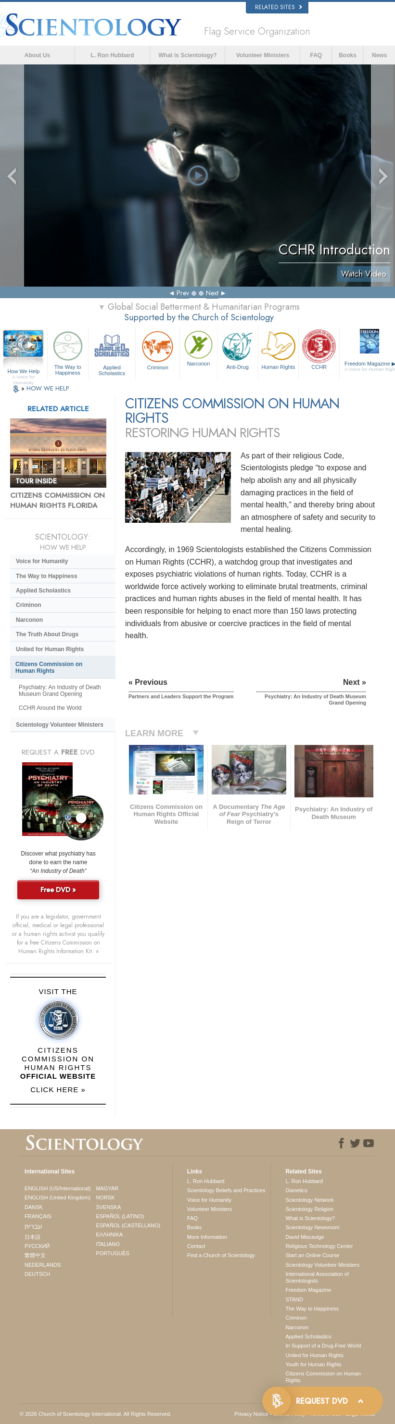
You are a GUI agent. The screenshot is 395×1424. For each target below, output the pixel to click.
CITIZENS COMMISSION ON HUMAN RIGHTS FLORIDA (57, 501)
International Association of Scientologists (316, 1277)
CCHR (319, 349)
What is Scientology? (187, 55)
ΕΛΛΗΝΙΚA (109, 1234)
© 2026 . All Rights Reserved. (95, 1414)
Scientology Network (309, 1200)
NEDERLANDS (43, 1265)
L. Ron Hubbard (112, 55)
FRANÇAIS (38, 1216)
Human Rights (278, 349)
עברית (33, 1226)
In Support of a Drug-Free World (323, 1345)
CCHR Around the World (50, 708)
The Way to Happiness (68, 351)
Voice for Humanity (42, 561)
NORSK (105, 1197)
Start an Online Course (312, 1255)
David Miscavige (304, 1237)
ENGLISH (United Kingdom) (57, 1197)
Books (348, 55)
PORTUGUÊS (112, 1253)
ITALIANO (107, 1244)
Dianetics (296, 1190)
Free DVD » (58, 890)
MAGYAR (107, 1188)
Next (212, 293)
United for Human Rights (50, 649)
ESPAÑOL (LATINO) (120, 1216)
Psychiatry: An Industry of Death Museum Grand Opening (60, 690)
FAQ (316, 55)
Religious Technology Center (319, 1246)
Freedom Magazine (308, 1290)
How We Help (23, 371)
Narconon (198, 347)
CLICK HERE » (58, 1089)
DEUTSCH (37, 1274)
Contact (196, 1246)
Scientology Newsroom (312, 1227)
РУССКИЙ (37, 1246)
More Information (207, 1237)
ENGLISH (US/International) (58, 1188)
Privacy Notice (251, 1414)
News (379, 55)
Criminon (157, 349)
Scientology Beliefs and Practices (226, 1190)
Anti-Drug (237, 349)
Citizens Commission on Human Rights (48, 667)
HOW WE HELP (47, 388)
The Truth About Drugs (47, 634)
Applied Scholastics (112, 351)
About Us (37, 55)
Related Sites (278, 7)
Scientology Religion (309, 1209)
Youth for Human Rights (313, 1364)
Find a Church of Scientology (221, 1255)
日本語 (32, 1237)
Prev (183, 293)
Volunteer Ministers (262, 55)
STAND (294, 1299)
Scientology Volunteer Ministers (59, 724)
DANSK (34, 1207)
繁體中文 (35, 1255)
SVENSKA (108, 1207)
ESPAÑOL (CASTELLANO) (128, 1225)
